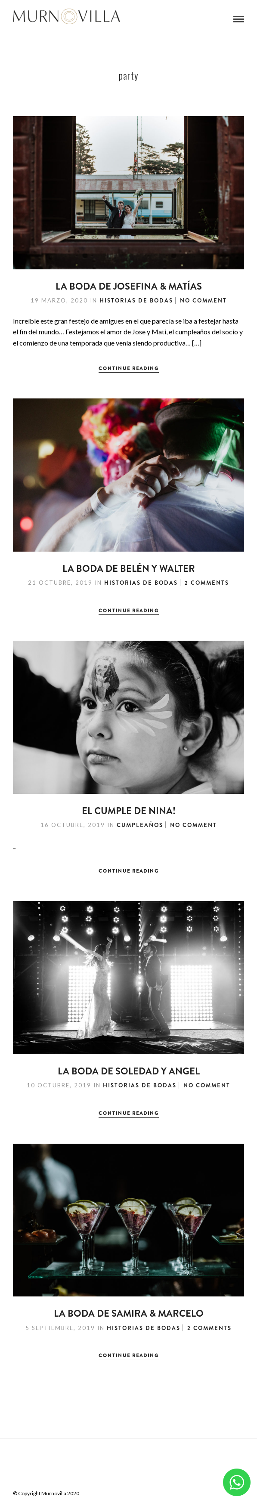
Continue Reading (129, 368)
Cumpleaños (140, 825)
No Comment (203, 300)
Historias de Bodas (136, 300)
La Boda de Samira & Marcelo (129, 1313)
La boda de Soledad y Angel (129, 1071)
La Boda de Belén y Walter (128, 568)
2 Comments (207, 583)
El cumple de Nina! (129, 811)
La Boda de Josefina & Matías (129, 286)
